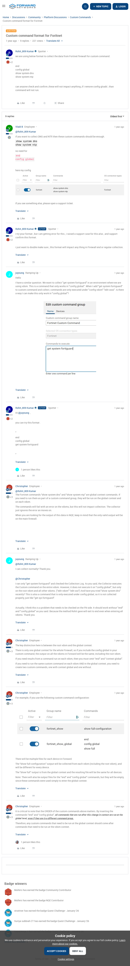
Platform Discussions (55, 17)
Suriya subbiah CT (24, 921)
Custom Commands (80, 17)
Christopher (21, 486)
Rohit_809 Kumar (24, 51)
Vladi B (19, 126)
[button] (4, 7)
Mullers (18, 890)
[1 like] (27, 469)
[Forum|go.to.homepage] (22, 6)
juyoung (19, 272)
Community (34, 17)
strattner (19, 910)
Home (6, 17)
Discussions (18, 17)
